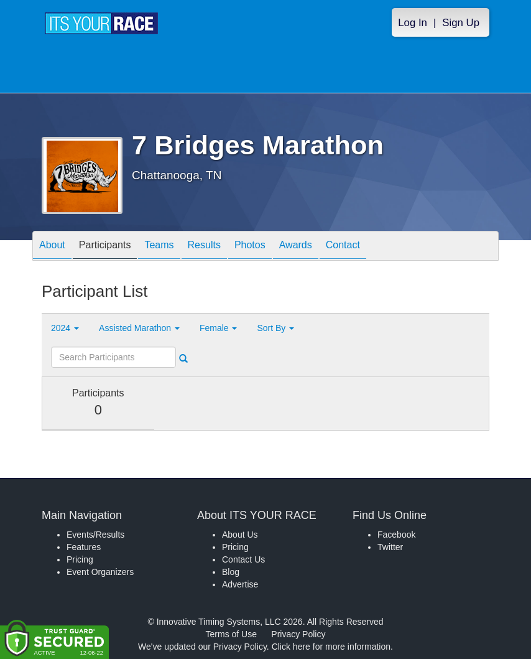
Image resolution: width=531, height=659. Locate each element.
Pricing (80, 559)
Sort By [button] (275, 328)
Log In (412, 23)
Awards (295, 246)
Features (84, 547)
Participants (105, 246)
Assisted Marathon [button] (139, 328)
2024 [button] (65, 328)
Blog (230, 572)
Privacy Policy (298, 634)
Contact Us (243, 559)
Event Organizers (100, 572)
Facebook (396, 535)
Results (204, 246)
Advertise (240, 584)
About (52, 246)
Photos (250, 246)
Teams (158, 246)
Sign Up (460, 23)
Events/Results (95, 535)
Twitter (390, 547)
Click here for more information (331, 647)
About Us (240, 535)
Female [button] (219, 328)
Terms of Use (231, 634)
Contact (343, 246)
